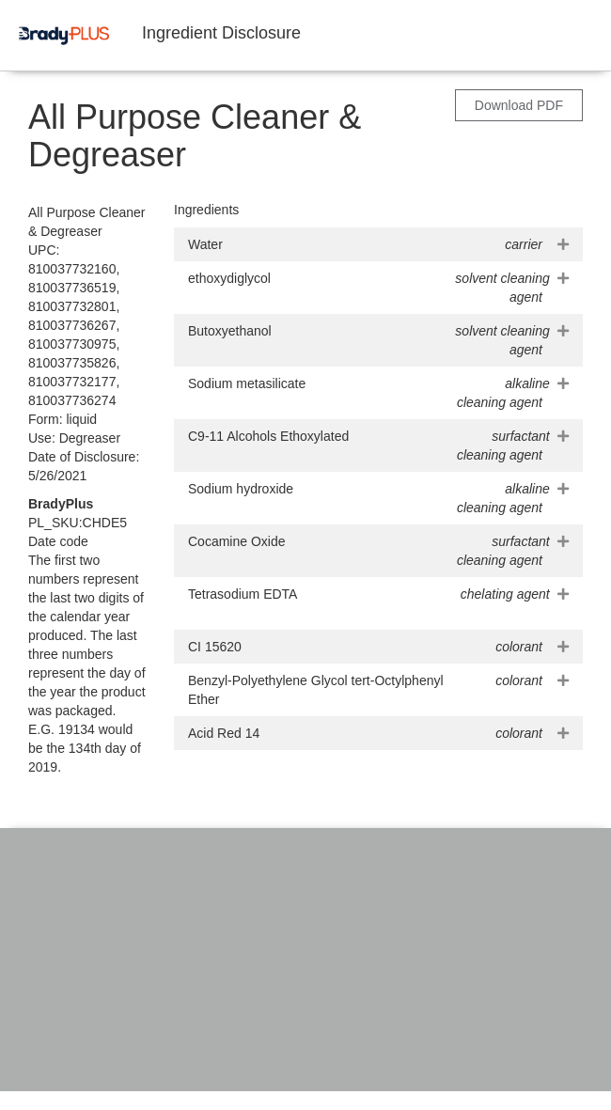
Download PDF (519, 105)
